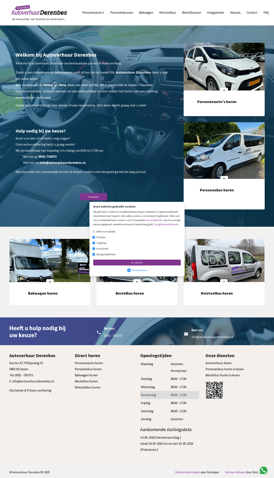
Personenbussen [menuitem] (121, 12)
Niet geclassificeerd (105, 254)
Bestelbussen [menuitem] (191, 12)
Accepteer (137, 262)
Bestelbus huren (86, 381)
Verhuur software (235, 472)
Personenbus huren (88, 369)
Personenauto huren (89, 363)
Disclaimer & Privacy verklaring (30, 390)
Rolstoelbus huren (87, 387)
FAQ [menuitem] (266, 12)
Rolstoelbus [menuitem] (167, 12)
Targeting (101, 243)
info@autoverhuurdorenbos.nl (212, 337)
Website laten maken (188, 472)
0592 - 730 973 (24, 375)
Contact (93, 197)
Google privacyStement (166, 224)
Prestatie (100, 237)
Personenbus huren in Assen (225, 369)
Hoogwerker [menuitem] (215, 12)
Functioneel (102, 248)
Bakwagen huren (86, 375)
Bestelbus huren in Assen (223, 375)
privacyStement (154, 220)
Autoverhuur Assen (219, 363)
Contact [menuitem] (252, 12)
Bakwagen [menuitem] (146, 12)
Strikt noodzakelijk (105, 231)
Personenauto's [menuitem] (93, 12)
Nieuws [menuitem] (235, 12)
